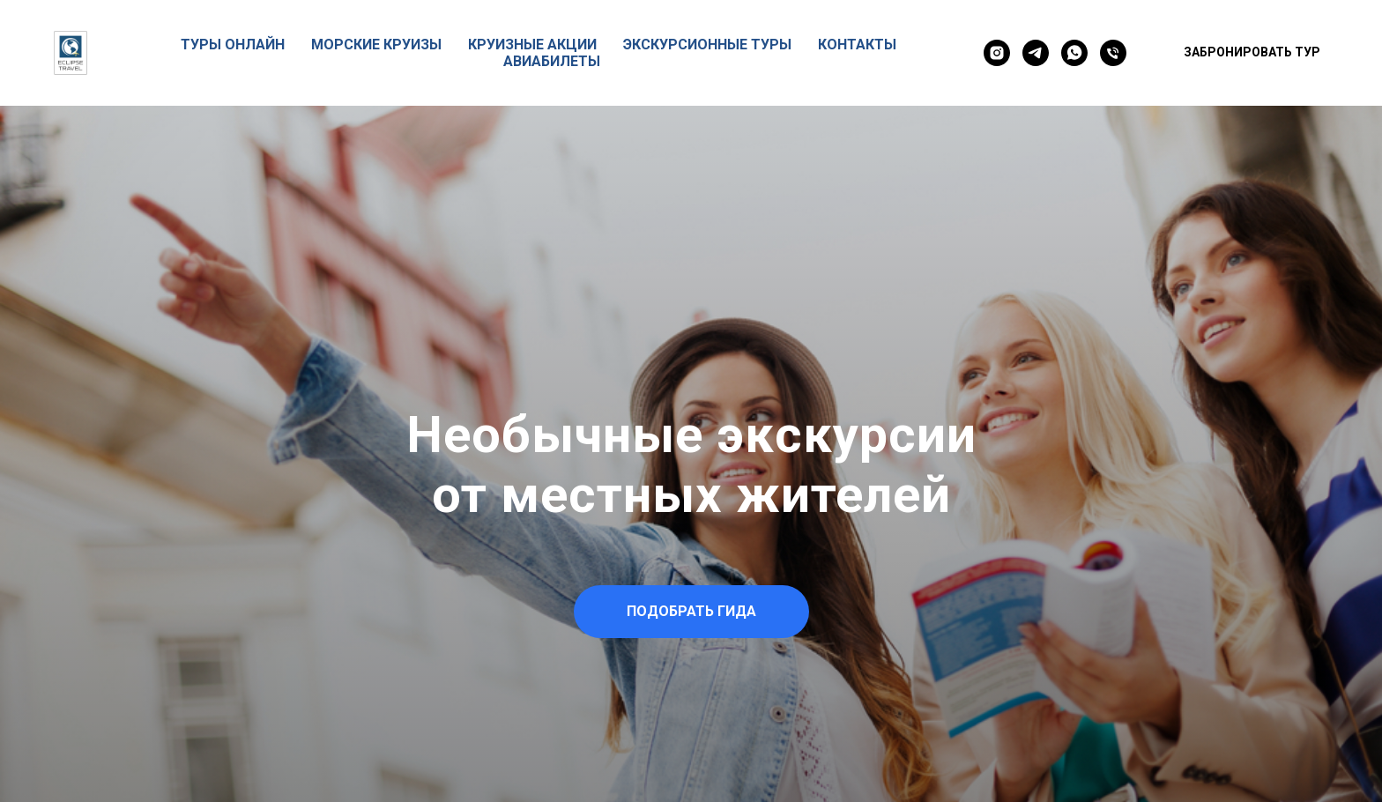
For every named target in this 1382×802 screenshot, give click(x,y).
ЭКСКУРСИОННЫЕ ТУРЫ (707, 44)
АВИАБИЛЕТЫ (551, 61)
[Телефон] (1113, 53)
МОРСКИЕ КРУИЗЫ (376, 44)
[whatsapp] (1074, 53)
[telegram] (1035, 53)
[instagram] (997, 53)
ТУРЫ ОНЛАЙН (233, 44)
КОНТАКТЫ (857, 44)
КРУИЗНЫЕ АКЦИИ (532, 44)
